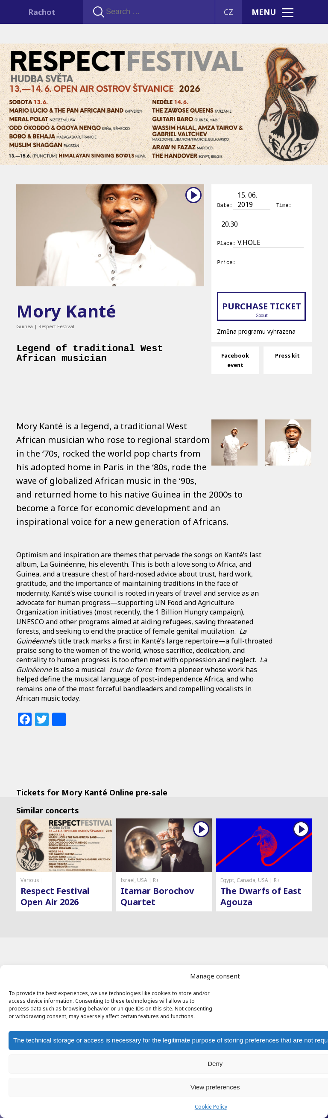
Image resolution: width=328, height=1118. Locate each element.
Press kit (287, 354)
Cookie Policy (211, 1106)
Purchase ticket (261, 308)
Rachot (42, 12)
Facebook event (235, 358)
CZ (228, 12)
